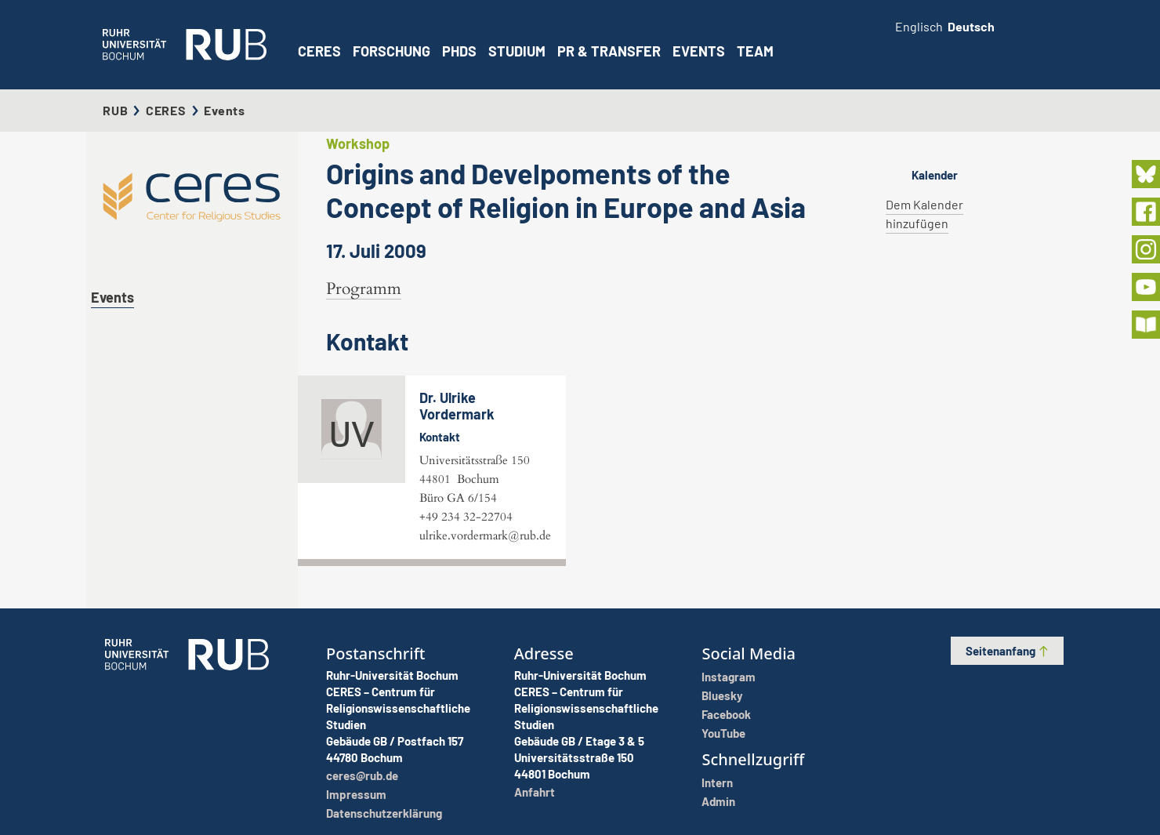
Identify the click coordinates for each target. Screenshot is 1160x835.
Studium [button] (517, 51)
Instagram (728, 677)
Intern (717, 782)
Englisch (919, 26)
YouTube (723, 733)
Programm (363, 289)
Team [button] (755, 51)
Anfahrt (534, 792)
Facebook (726, 714)
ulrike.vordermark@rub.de (485, 535)
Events (698, 51)
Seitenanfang (1007, 651)
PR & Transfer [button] (609, 51)
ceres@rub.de (362, 775)
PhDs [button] (459, 51)
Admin (718, 801)
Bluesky (722, 695)
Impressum (356, 794)
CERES (319, 51)
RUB (115, 110)
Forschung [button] (391, 51)
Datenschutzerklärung (384, 813)
